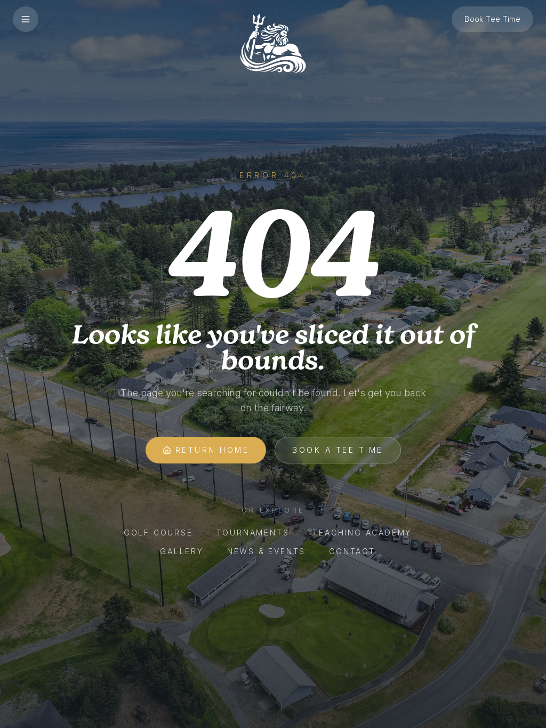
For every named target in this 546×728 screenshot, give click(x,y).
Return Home (206, 449)
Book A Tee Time (337, 449)
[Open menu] (25, 19)
